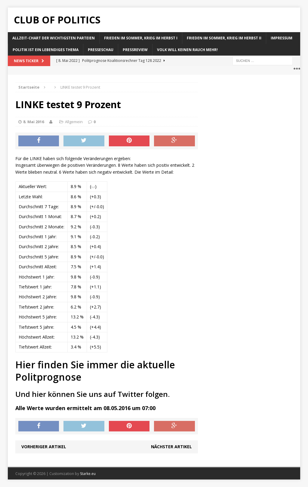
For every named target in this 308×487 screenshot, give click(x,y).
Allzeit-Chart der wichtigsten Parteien (53, 38)
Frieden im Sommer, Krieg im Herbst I (140, 38)
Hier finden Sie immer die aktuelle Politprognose (95, 371)
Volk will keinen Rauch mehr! (187, 49)
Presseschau (100, 49)
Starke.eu (88, 473)
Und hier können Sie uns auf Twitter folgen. (92, 394)
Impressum (281, 38)
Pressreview (135, 49)
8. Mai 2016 (33, 121)
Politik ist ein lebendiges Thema (46, 49)
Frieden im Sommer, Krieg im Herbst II (224, 38)
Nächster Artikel (171, 446)
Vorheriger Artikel (43, 446)
